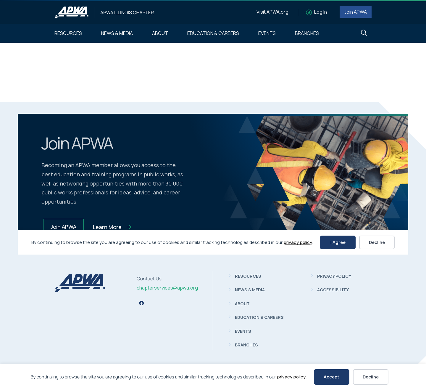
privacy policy (291, 377)
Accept (331, 377)
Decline (371, 377)
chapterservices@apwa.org (167, 287)
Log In (320, 12)
